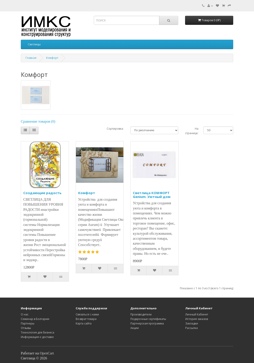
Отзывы (26, 328)
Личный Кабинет (196, 314)
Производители (141, 314)
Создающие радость (42, 193)
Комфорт (52, 58)
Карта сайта (84, 323)
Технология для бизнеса (37, 332)
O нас (24, 314)
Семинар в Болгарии (35, 319)
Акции (134, 328)
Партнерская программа (147, 323)
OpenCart (47, 353)
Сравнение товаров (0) (38, 121)
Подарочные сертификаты (148, 319)
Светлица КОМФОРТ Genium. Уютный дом (151, 195)
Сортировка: (115, 129)
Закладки (191, 323)
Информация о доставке (37, 337)
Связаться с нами (87, 314)
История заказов (196, 319)
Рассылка (191, 328)
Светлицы (34, 44)
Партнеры (27, 323)
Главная (31, 58)
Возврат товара (86, 319)
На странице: (191, 131)
